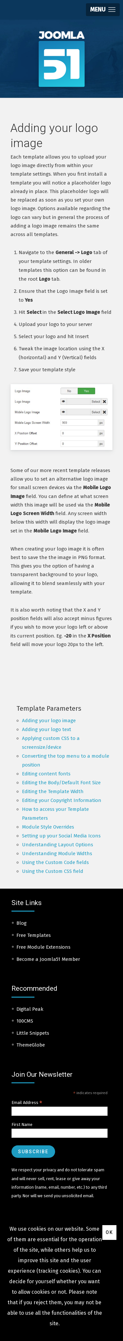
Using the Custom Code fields (55, 862)
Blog (21, 923)
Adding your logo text (46, 729)
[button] (103, 9)
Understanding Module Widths (57, 853)
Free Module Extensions (43, 947)
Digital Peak (29, 1009)
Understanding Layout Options (57, 845)
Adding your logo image (49, 721)
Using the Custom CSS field (52, 871)
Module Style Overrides (48, 827)
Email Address (26, 1103)
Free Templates (33, 935)
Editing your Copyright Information (61, 800)
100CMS (24, 1021)
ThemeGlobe (30, 1045)
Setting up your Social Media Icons (61, 836)
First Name (21, 1124)
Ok (109, 1232)
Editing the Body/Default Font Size (61, 783)
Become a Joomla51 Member (48, 959)
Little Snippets (32, 1033)
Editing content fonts (46, 774)
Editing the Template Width (53, 791)
